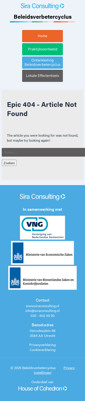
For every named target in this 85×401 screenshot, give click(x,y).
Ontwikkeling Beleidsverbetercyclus (42, 62)
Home (42, 35)
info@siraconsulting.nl (42, 310)
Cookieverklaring (43, 349)
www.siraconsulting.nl (42, 305)
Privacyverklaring (42, 344)
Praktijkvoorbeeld (42, 49)
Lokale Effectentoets (42, 75)
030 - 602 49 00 (43, 315)
